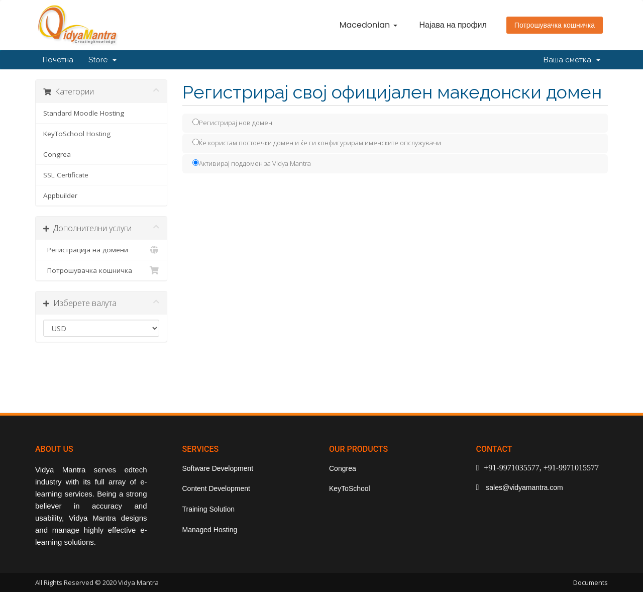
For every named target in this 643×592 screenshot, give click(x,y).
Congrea (57, 154)
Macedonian (368, 25)
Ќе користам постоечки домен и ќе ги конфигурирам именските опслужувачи (316, 142)
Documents (590, 582)
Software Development (218, 468)
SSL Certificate (65, 174)
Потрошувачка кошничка (554, 25)
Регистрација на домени (101, 250)
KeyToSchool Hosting (77, 133)
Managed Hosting (210, 530)
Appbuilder (60, 195)
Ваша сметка (572, 59)
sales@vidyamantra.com (523, 487)
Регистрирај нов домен (232, 122)
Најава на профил (453, 25)
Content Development (216, 488)
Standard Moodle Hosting (83, 113)
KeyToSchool (349, 488)
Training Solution (208, 509)
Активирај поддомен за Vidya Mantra (251, 163)
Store (102, 59)
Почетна (58, 59)
